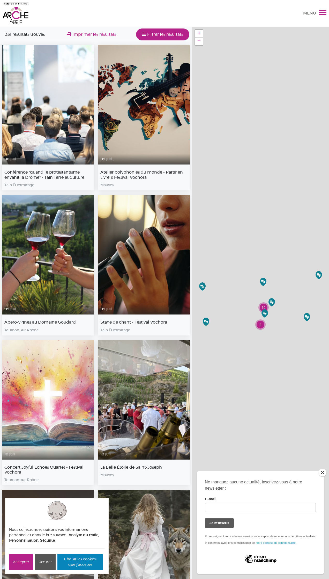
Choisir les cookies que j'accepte (80, 562)
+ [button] (199, 34)
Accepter (21, 562)
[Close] (322, 472)
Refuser (45, 562)
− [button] (199, 41)
